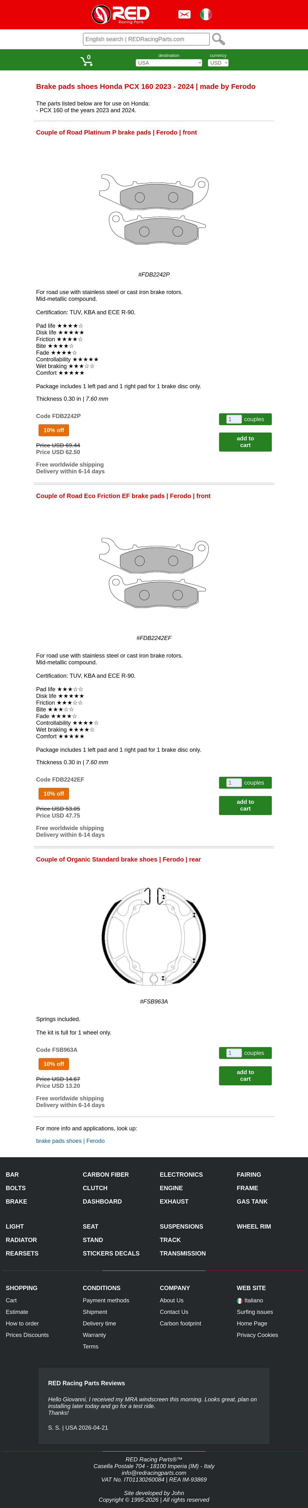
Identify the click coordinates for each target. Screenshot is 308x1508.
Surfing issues (255, 1312)
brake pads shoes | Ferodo (70, 1141)
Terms (90, 1346)
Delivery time (99, 1323)
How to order (22, 1323)
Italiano (253, 1300)
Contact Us (174, 1312)
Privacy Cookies (257, 1335)
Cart (11, 1300)
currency (218, 55)
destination (169, 55)
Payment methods (106, 1300)
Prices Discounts (27, 1335)
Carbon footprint (180, 1323)
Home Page (252, 1323)
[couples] (234, 419)
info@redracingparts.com (154, 1473)
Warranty (94, 1335)
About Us (172, 1300)
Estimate (17, 1312)
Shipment (95, 1312)
